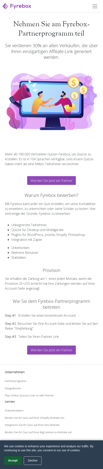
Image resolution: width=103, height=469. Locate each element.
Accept (13, 460)
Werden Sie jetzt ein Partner (51, 180)
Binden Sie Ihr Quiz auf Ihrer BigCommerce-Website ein (38, 432)
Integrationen (13, 388)
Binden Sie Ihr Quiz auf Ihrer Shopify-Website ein (34, 418)
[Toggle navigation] (95, 6)
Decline (33, 460)
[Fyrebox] (17, 6)
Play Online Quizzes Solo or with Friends (29, 395)
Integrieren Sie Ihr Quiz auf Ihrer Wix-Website (32, 425)
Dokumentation (14, 410)
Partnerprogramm (15, 381)
